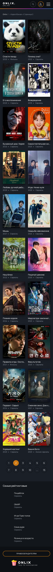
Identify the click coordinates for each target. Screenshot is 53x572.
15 (44, 470)
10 (30, 470)
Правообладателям (26, 553)
